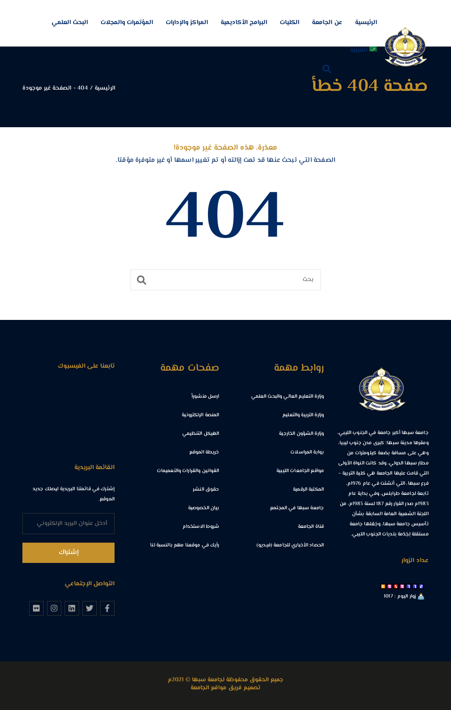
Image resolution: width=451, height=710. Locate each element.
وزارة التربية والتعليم (303, 415)
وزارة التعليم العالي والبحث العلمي (287, 397)
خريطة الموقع (204, 452)
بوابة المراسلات (307, 452)
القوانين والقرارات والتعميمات (188, 471)
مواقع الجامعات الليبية (300, 471)
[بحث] (226, 279)
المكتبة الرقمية (308, 490)
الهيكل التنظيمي (200, 434)
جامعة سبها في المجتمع (297, 508)
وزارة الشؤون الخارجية (301, 434)
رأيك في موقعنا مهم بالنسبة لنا (184, 545)
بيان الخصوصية (203, 508)
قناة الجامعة (311, 527)
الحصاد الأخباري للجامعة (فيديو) (290, 545)
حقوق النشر (206, 490)
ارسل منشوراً (205, 397)
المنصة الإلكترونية (200, 415)
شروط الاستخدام (201, 527)
